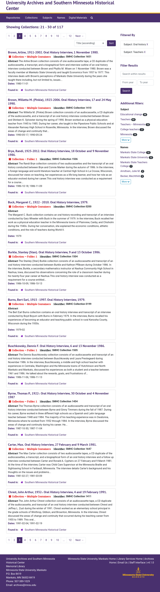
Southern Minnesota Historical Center (45, 90)
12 (70, 36)
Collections (31, 17)
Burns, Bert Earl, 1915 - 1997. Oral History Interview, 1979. (46, 300)
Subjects (47, 17)
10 (57, 36)
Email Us (123, 562)
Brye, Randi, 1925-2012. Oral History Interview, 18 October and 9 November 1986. (58, 153)
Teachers (125, 119)
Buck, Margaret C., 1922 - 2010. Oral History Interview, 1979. (48, 202)
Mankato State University (134, 157)
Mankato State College (133, 152)
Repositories (13, 17)
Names (61, 17)
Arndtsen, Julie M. (130, 171)
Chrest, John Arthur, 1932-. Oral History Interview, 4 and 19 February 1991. (57, 492)
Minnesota (126, 134)
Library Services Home (130, 558)
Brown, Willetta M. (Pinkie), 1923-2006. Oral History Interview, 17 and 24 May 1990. (59, 102)
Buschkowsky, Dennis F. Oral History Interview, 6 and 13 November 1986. (56, 346)
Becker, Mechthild (130, 176)
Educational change (131, 114)
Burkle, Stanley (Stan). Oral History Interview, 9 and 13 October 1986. (54, 252)
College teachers (130, 129)
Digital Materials (78, 17)
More (126, 140)
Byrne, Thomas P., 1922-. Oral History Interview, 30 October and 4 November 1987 (58, 395)
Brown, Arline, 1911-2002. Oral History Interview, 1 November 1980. (53, 52)
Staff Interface (137, 562)
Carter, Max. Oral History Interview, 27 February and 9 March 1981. (52, 445)
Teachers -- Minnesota (133, 124)
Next (79, 36)
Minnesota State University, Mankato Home (92, 558)
